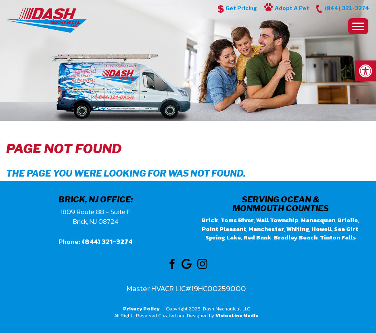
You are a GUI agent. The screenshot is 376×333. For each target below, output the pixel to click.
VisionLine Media (237, 315)
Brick (210, 220)
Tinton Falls (338, 237)
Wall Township (277, 220)
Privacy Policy (141, 308)
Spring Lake (223, 237)
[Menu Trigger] (358, 26)
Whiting (297, 228)
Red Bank (257, 237)
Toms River (237, 220)
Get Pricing (241, 8)
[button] (365, 70)
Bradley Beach (296, 237)
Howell (321, 228)
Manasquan (318, 220)
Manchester (266, 228)
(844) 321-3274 (347, 8)
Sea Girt (346, 228)
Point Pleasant (224, 228)
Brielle (348, 220)
